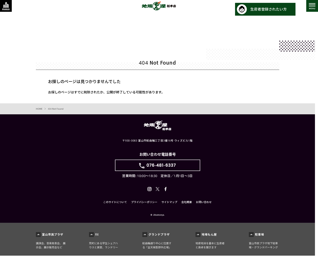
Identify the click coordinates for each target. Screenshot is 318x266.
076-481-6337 (161, 169)
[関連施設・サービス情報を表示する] (9, 9)
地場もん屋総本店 (159, 9)
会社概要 (186, 212)
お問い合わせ (204, 212)
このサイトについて (115, 212)
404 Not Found (56, 109)
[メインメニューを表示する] (309, 9)
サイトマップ (169, 212)
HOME (39, 109)
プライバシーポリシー (144, 212)
